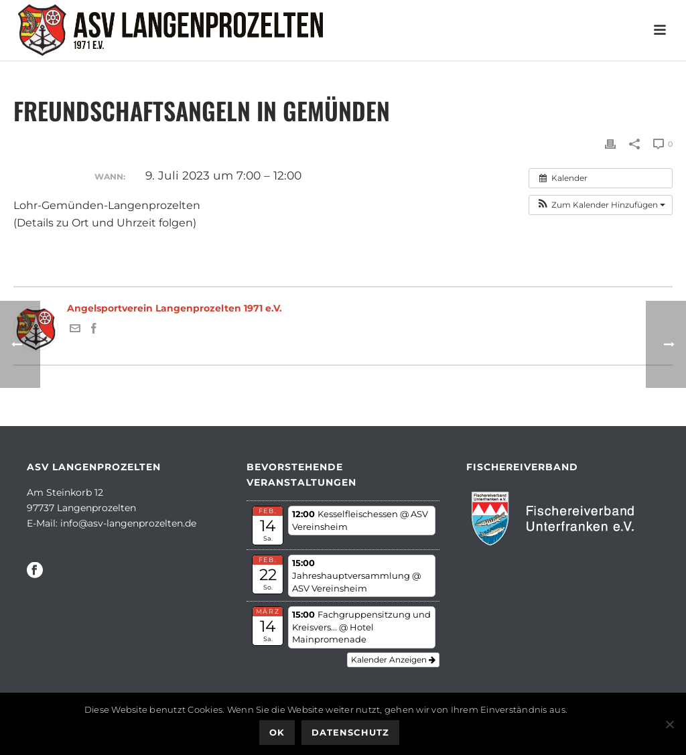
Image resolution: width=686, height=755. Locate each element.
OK (277, 732)
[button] (600, 205)
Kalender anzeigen (393, 660)
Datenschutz (350, 732)
